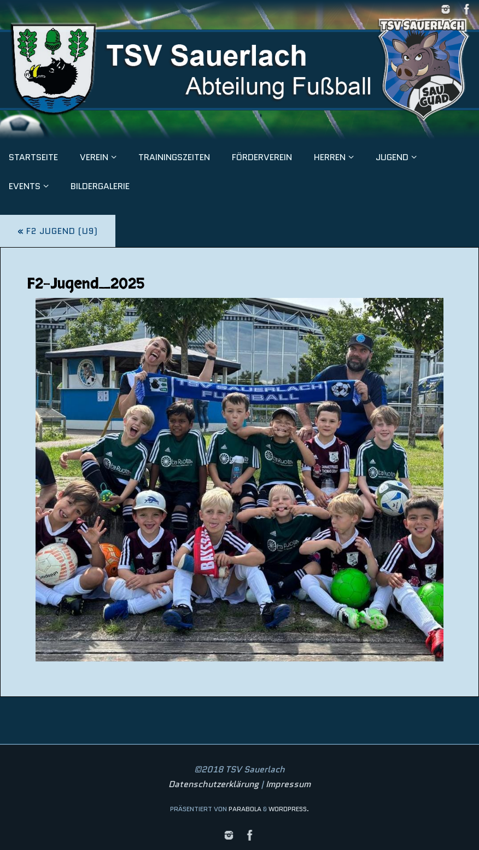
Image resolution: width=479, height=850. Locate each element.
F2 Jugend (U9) (57, 231)
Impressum (288, 784)
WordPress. (288, 808)
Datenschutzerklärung (213, 784)
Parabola (245, 808)
